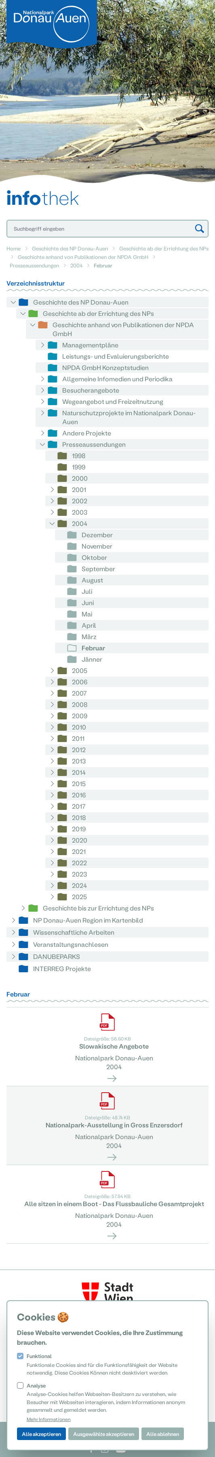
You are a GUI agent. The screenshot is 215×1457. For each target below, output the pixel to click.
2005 (79, 670)
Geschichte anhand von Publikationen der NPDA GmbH (83, 257)
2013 (79, 761)
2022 (79, 862)
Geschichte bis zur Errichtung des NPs (98, 908)
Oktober (94, 557)
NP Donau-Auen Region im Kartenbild (88, 920)
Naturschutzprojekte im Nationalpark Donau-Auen (129, 417)
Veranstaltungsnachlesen (70, 944)
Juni (88, 602)
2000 (80, 478)
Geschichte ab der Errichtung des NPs (164, 248)
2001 (79, 489)
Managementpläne (90, 345)
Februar (93, 648)
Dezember (97, 534)
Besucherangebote (90, 390)
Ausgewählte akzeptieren (103, 1434)
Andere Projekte (86, 433)
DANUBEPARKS (56, 956)
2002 (79, 501)
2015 (79, 783)
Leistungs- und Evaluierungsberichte (115, 356)
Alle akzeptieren (41, 1434)
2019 (79, 829)
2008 (80, 704)
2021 (79, 851)
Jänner (92, 659)
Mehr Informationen (49, 1419)
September (98, 568)
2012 (79, 749)
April (89, 625)
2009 (79, 715)
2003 (79, 512)
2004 (76, 265)
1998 (79, 455)
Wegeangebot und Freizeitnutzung (112, 401)
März (89, 636)
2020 (79, 840)
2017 (79, 806)
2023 (79, 874)
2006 (79, 681)
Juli (87, 591)
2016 (79, 795)
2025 (79, 896)
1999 (78, 467)
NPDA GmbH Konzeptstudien (105, 367)
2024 (79, 885)
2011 (78, 738)
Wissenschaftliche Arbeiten (73, 932)
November (97, 546)
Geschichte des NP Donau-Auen (70, 248)
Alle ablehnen (162, 1434)
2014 (79, 772)
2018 (79, 817)
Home (13, 248)
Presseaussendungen (34, 265)
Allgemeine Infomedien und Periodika (117, 379)
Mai (87, 614)
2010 (79, 727)
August (92, 580)
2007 (79, 693)
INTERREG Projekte (62, 968)
